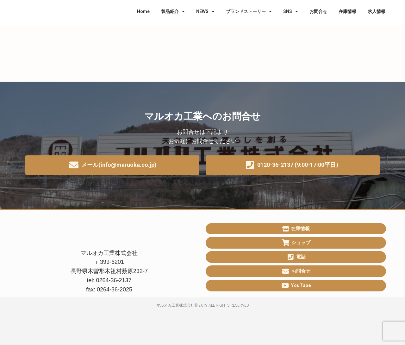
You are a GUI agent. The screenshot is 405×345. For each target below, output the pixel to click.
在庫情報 (347, 11)
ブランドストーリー (249, 11)
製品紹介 (173, 11)
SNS (290, 11)
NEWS (205, 11)
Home (143, 11)
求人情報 (376, 11)
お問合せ (318, 11)
